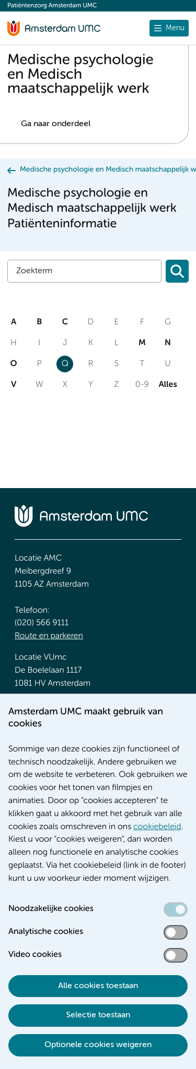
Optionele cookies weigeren (98, 1045)
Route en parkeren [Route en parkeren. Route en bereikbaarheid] (49, 636)
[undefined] (169, 28)
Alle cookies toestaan (98, 986)
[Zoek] (84, 271)
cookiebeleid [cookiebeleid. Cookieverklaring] (157, 827)
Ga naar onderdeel (55, 124)
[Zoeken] (177, 271)
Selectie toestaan (98, 1015)
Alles (167, 385)
